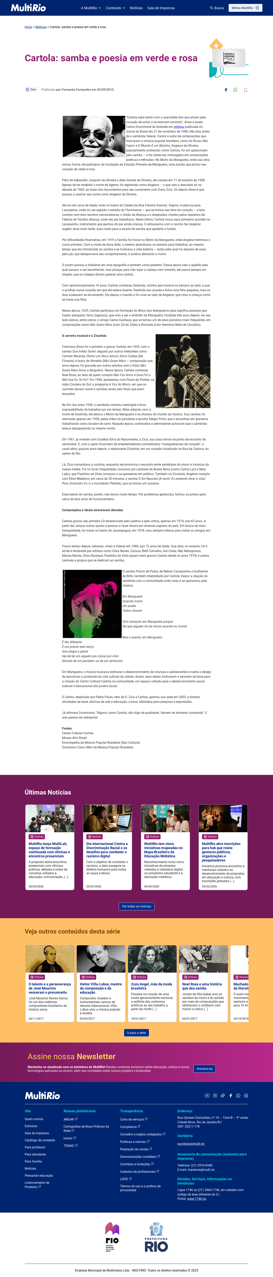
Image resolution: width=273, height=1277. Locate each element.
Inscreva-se (204, 1069)
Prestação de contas (136, 1149)
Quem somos (34, 1119)
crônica (179, 127)
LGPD (126, 1179)
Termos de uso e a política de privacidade (140, 1188)
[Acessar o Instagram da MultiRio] (215, 1096)
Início (28, 27)
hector (70, 1138)
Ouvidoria (185, 1136)
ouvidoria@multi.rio (191, 1144)
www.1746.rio (196, 1199)
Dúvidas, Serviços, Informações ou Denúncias (204, 1181)
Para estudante (35, 1154)
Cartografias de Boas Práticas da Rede (86, 1129)
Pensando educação (39, 1176)
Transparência (131, 1111)
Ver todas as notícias (136, 904)
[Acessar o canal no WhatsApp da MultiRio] (238, 1096)
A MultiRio (91, 8)
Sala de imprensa (37, 1133)
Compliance (130, 1127)
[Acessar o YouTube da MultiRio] (207, 1096)
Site (28, 1111)
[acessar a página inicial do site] (28, 8)
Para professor (35, 1147)
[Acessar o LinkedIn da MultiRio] (246, 1096)
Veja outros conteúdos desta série (72, 929)
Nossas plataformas (80, 1111)
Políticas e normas (135, 1142)
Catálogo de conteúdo (40, 1140)
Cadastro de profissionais (139, 1172)
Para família (33, 1161)
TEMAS (71, 1146)
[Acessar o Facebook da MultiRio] (230, 1096)
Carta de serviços (134, 1119)
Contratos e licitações (137, 1164)
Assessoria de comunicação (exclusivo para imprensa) (212, 1156)
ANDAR (71, 1119)
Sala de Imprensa (161, 8)
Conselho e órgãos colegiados (143, 1134)
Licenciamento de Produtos (37, 1185)
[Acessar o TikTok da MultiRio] (222, 1096)
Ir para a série (136, 1033)
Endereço (184, 1111)
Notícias (136, 8)
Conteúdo (115, 8)
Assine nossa (72, 1056)
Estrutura (31, 1126)
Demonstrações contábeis (140, 1157)
